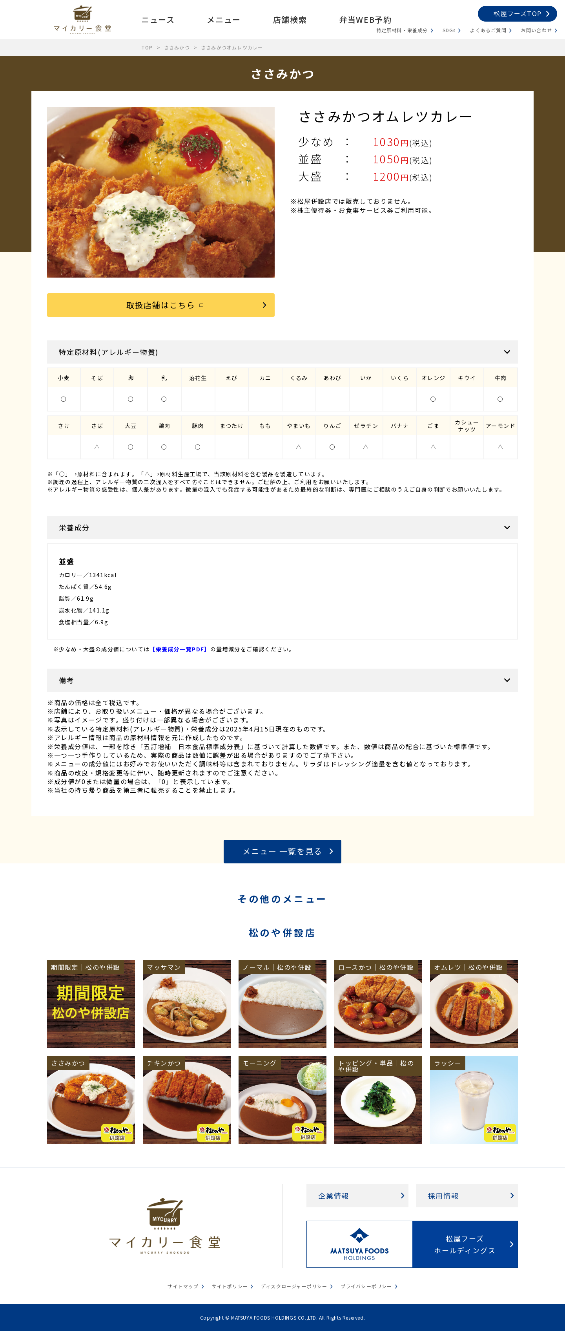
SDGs (449, 30)
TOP (147, 47)
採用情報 (443, 1195)
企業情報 (333, 1195)
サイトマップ (183, 1286)
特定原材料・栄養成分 (402, 30)
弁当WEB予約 (365, 19)
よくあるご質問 (488, 30)
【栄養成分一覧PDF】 (179, 649)
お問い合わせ (536, 30)
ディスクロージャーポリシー (294, 1286)
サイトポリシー (230, 1286)
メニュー (224, 19)
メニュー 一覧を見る (282, 851)
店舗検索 (290, 19)
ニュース (158, 19)
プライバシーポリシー (366, 1286)
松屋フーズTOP (517, 13)
